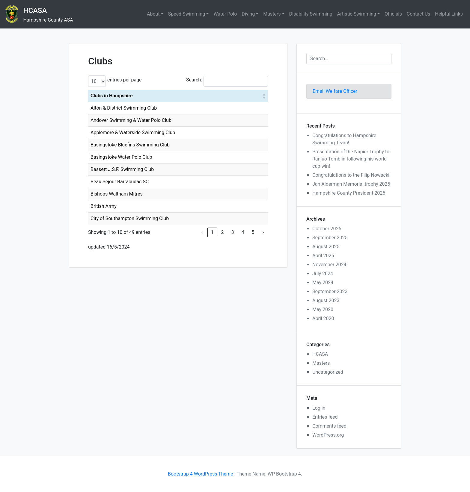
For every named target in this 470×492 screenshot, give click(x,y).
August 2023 (325, 300)
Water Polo (225, 14)
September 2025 (330, 237)
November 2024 (329, 264)
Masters (272, 14)
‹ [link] (202, 232)
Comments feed (329, 426)
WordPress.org (328, 435)
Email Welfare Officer (335, 91)
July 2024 (322, 273)
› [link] (263, 232)
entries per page (124, 80)
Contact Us (418, 14)
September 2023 (330, 291)
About (153, 14)
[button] (264, 95)
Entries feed (325, 417)
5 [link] (252, 232)
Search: (194, 80)
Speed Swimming (186, 14)
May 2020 (322, 309)
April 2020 (323, 318)
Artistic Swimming (356, 14)
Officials (393, 14)
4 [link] (242, 232)
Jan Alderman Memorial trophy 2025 (351, 184)
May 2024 (322, 282)
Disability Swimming (310, 14)
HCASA (35, 10)
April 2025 (323, 255)
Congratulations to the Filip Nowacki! (351, 175)
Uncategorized (327, 372)
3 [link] (232, 232)
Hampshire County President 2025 (348, 193)
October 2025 (326, 228)
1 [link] (212, 232)
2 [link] (222, 232)
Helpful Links (449, 14)
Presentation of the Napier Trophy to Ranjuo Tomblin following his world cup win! (350, 159)
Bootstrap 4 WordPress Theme (200, 474)
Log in (318, 408)
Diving (248, 14)
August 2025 (325, 246)
